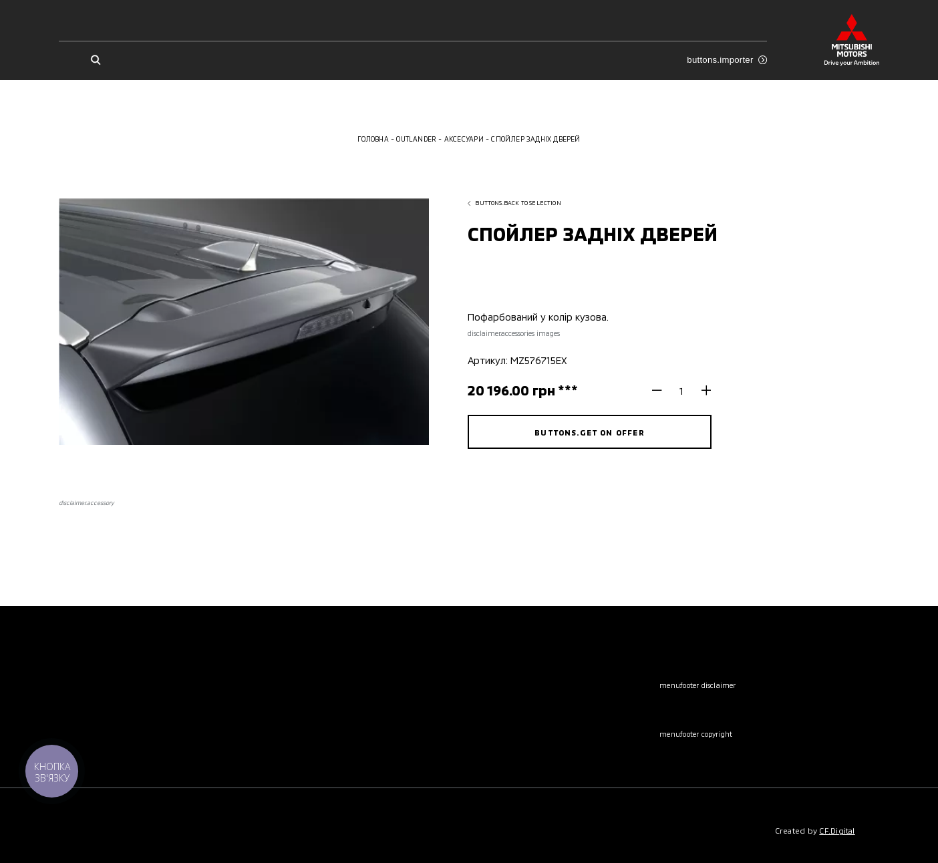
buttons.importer (727, 60)
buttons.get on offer (589, 432)
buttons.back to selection (514, 202)
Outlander (416, 139)
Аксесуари (464, 139)
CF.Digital (836, 830)
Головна (372, 139)
